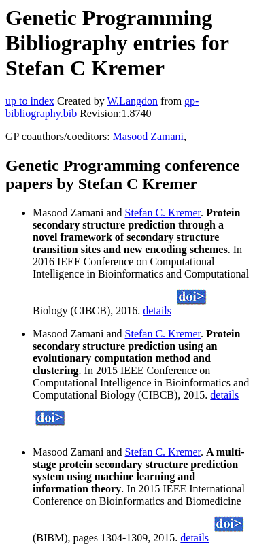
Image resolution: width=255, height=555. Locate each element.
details (157, 310)
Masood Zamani (148, 136)
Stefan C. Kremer (163, 212)
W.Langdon (132, 101)
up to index (29, 101)
